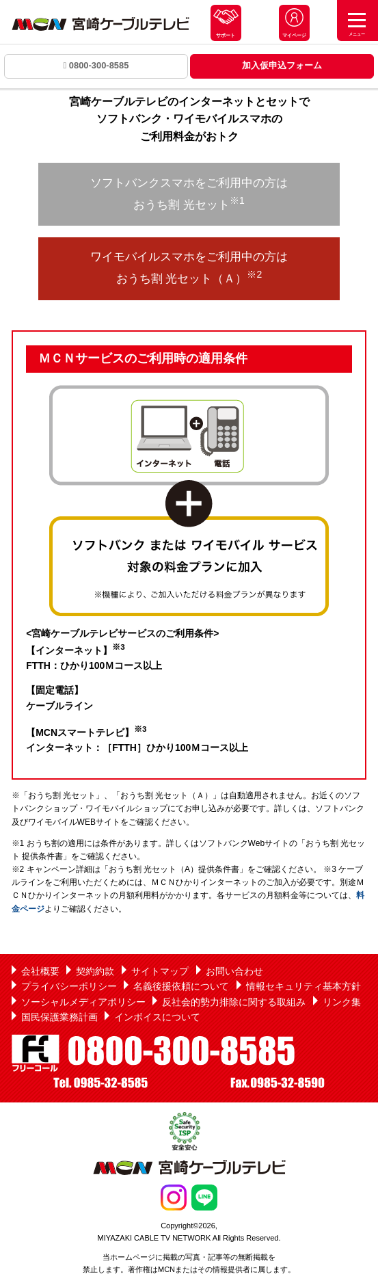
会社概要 (40, 971)
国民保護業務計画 (59, 1016)
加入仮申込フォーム (282, 65)
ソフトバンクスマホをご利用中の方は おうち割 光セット (189, 193)
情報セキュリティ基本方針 (303, 986)
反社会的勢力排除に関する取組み (234, 1001)
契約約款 (95, 971)
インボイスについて (157, 1016)
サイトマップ (160, 971)
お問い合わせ (234, 971)
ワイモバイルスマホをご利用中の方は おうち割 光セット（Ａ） (189, 267)
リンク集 (342, 1001)
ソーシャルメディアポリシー (83, 1001)
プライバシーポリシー (69, 986)
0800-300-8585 (96, 65)
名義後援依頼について (181, 986)
